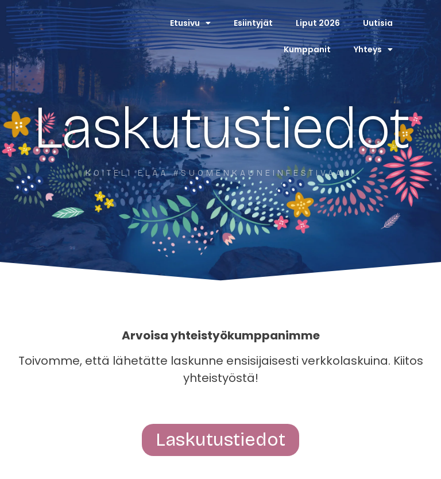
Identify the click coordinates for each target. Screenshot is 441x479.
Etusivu (190, 23)
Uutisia (378, 23)
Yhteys (373, 49)
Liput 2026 (318, 23)
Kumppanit (307, 49)
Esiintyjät (253, 23)
